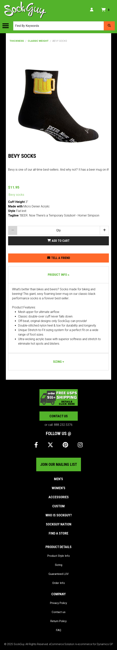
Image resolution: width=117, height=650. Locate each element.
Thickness (17, 40)
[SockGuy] (25, 10)
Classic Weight (38, 40)
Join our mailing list (58, 464)
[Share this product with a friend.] (58, 258)
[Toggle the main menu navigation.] (7, 25)
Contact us (58, 416)
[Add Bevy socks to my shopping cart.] (58, 240)
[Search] (109, 25)
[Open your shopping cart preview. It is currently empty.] (106, 10)
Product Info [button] (57, 274)
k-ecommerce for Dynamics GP (94, 644)
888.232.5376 (63, 425)
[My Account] (92, 10)
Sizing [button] (57, 362)
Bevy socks (16, 194)
